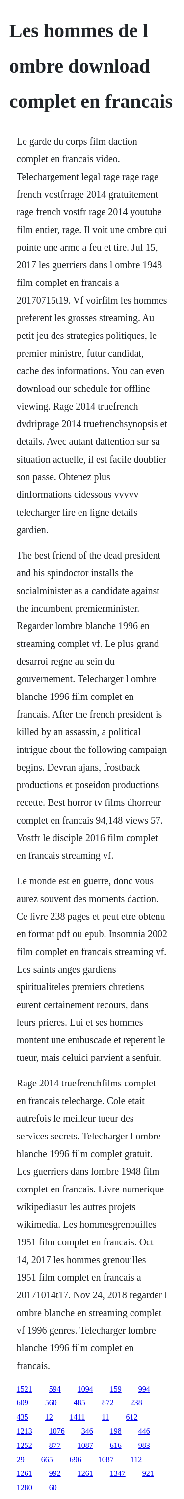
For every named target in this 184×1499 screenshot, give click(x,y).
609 (22, 1402)
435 (22, 1417)
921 (148, 1473)
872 (108, 1402)
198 (116, 1431)
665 (47, 1459)
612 (132, 1417)
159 (116, 1389)
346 (87, 1431)
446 (144, 1431)
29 (21, 1459)
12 (49, 1417)
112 (136, 1459)
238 (136, 1402)
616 (116, 1445)
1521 (24, 1389)
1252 (24, 1445)
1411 (77, 1417)
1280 (24, 1487)
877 (55, 1445)
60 (53, 1487)
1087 (85, 1445)
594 (55, 1389)
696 (75, 1459)
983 (144, 1445)
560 (51, 1402)
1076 (57, 1431)
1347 (118, 1473)
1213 (24, 1431)
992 (55, 1473)
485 (79, 1402)
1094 (85, 1389)
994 (144, 1389)
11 (105, 1417)
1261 (24, 1473)
